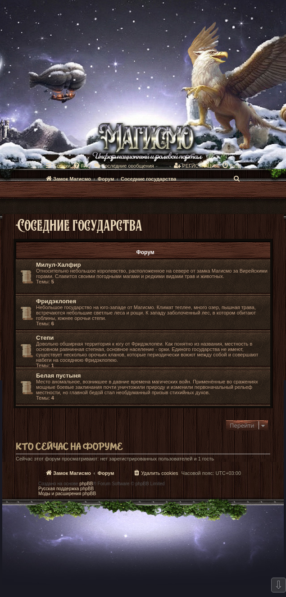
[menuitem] (82, 165)
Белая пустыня (58, 375)
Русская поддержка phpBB (66, 488)
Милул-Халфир (58, 264)
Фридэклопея (56, 301)
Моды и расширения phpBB (67, 493)
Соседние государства (79, 224)
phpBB (86, 483)
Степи (45, 337)
